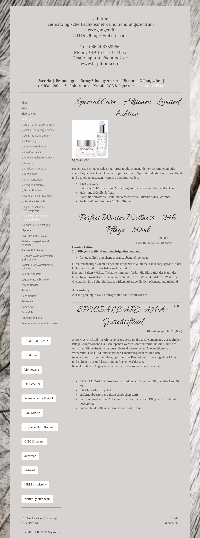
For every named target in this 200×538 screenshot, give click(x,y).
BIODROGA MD (36, 341)
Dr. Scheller (32, 384)
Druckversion (33, 518)
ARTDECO (32, 412)
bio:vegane (32, 369)
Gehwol (30, 470)
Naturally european (37, 499)
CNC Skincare (34, 441)
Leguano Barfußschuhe (40, 427)
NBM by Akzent (35, 484)
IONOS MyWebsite (50, 532)
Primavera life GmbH (39, 398)
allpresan (30, 456)
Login (174, 518)
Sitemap (51, 518)
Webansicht (171, 523)
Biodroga (31, 355)
